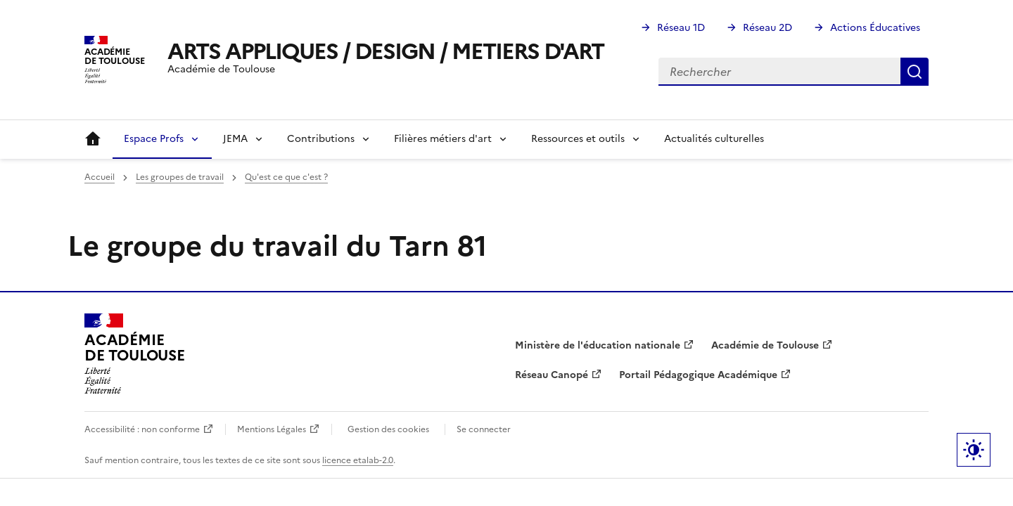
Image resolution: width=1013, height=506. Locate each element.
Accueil (93, 139)
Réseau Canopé (551, 375)
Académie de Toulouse (765, 345)
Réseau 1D (681, 27)
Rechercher (914, 72)
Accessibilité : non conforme (142, 429)
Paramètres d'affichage (973, 450)
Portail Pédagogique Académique (698, 375)
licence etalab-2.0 (357, 460)
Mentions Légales (271, 429)
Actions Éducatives (875, 27)
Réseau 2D (767, 27)
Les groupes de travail (180, 177)
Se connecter (484, 429)
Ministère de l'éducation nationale (597, 345)
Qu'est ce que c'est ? (286, 177)
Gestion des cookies (388, 429)
